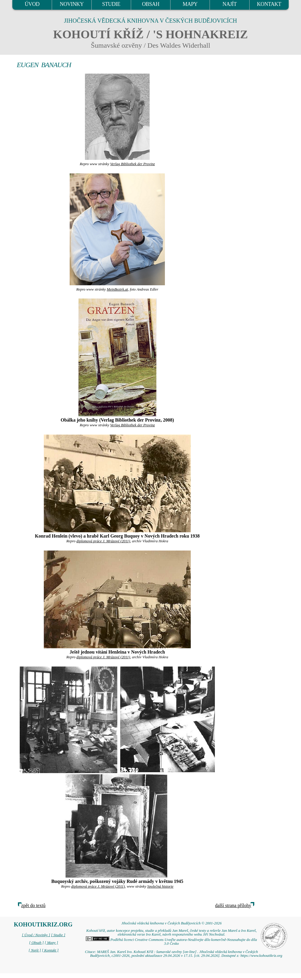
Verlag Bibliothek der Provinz (132, 164)
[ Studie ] (58, 935)
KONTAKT (269, 4)
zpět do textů (33, 905)
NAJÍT (230, 4)
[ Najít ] (35, 950)
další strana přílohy (233, 905)
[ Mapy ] (51, 943)
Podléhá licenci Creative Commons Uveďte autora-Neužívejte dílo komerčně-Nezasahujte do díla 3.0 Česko (171, 942)
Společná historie (160, 886)
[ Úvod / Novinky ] (36, 935)
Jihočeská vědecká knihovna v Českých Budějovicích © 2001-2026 (171, 923)
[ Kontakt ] (50, 950)
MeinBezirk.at (117, 289)
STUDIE (111, 4)
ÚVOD (32, 4)
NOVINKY (71, 4)
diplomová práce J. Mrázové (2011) (103, 541)
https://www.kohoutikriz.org (261, 956)
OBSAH (150, 4)
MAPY (190, 4)
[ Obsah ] (36, 943)
